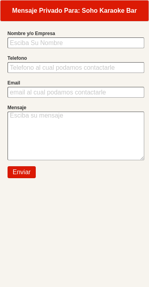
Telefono (17, 58)
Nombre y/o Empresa (31, 33)
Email (14, 83)
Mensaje (17, 107)
